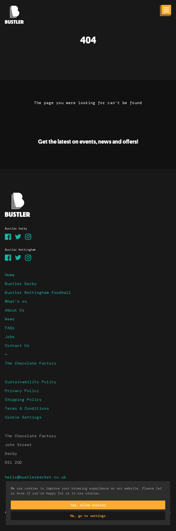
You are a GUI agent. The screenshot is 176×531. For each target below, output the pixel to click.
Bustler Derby (21, 283)
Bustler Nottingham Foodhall (38, 292)
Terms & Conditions (27, 408)
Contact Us (17, 345)
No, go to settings (88, 516)
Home (10, 274)
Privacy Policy (22, 390)
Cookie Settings (23, 417)
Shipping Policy (23, 399)
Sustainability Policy (30, 381)
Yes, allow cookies (88, 505)
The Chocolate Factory (30, 363)
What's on (16, 301)
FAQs (10, 327)
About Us (15, 310)
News (10, 319)
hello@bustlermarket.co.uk (35, 477)
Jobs (10, 336)
